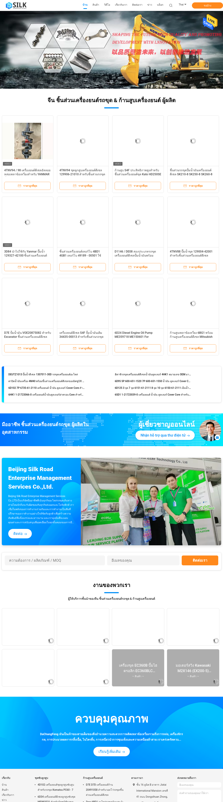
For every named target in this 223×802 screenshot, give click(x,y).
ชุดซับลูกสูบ (41, 777)
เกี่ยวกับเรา (8, 794)
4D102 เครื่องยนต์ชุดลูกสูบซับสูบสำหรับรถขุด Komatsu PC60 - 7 (56, 787)
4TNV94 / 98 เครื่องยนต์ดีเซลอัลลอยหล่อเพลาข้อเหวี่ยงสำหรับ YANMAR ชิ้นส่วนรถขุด (27, 174)
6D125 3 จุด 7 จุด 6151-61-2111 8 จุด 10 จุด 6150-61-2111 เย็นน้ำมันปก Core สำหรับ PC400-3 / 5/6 (153, 389)
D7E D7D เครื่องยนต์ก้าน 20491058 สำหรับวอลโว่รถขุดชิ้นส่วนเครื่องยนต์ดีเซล (105, 789)
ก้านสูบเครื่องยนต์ (93, 777)
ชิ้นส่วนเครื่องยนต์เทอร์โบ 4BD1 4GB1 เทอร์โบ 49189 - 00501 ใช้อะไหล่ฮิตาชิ (80, 255)
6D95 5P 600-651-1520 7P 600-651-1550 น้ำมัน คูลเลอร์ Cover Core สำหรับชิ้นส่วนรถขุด (153, 382)
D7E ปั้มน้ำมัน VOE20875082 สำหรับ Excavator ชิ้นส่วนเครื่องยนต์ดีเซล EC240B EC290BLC (27, 337)
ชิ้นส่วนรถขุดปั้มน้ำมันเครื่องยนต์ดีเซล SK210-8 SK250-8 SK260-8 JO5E (191, 174)
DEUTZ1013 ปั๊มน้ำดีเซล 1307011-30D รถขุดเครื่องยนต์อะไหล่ (43, 375)
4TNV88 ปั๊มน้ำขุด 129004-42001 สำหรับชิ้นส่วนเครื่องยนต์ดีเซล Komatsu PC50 (191, 255)
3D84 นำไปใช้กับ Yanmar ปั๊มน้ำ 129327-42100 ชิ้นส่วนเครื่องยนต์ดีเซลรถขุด (25, 255)
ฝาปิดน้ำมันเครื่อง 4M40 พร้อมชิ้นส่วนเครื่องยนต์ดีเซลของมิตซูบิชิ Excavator (46, 382)
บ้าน (4, 784)
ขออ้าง (207, 5)
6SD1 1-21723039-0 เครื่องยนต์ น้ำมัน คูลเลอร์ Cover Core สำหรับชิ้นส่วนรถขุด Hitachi (153, 395)
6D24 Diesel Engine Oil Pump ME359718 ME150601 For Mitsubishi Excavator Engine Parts (137, 337)
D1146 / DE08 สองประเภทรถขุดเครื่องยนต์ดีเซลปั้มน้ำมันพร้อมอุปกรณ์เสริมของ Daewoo (135, 255)
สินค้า (5, 789)
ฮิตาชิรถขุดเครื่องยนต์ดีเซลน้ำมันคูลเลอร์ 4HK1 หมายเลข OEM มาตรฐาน (153, 375)
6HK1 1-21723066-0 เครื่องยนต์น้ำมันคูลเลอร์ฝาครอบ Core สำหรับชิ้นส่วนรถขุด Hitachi (46, 395)
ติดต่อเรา (200, 560)
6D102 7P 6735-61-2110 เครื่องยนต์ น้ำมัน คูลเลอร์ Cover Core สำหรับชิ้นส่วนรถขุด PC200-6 (46, 389)
